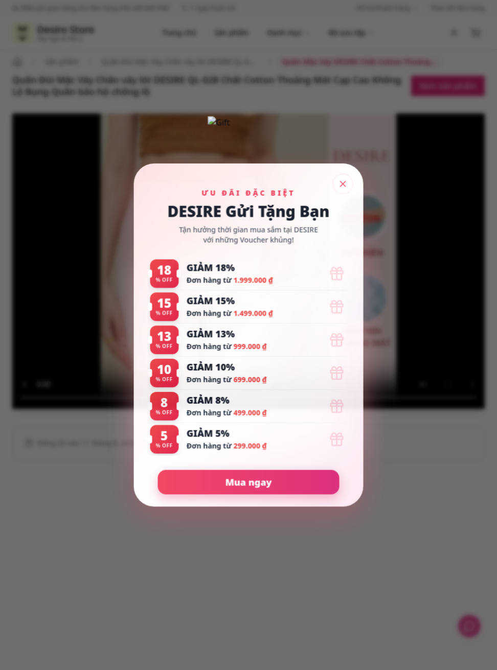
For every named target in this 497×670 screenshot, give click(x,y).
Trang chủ (179, 32)
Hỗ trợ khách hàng (387, 8)
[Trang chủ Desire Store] (53, 32)
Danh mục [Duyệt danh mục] (288, 32)
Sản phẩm (232, 32)
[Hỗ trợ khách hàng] (469, 626)
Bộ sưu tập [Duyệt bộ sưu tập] (351, 32)
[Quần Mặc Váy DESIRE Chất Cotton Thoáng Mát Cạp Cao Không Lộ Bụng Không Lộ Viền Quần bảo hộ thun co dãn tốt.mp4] (248, 261)
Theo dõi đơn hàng (458, 8)
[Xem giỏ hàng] (475, 33)
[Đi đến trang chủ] (19, 62)
